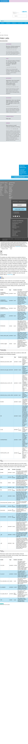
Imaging (6, 190)
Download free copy (19, 177)
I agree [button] (11, 248)
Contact (19, 205)
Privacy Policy (14, 233)
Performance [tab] (1, 550)
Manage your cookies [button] (15, 235)
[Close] (1, 252)
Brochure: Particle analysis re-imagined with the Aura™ (13, 47)
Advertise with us (15, 12)
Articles (1, 184)
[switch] (0, 350)
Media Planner (11, 186)
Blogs (1, 191)
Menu (2, 21)
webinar (8, 123)
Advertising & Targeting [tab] (3, 349)
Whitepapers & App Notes (2, 187)
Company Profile (10, 116)
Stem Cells (14, 23)
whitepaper (8, 44)
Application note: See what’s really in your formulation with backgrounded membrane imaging (12, 83)
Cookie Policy (14, 234)
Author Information (10, 193)
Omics (26, 23)
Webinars (1, 190)
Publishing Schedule (10, 188)
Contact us (14, 13)
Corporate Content (1, 189)
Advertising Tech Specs (10, 191)
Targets (2, 23)
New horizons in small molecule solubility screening (13, 126)
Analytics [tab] (1, 460)
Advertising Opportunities (11, 190)
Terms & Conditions (15, 232)
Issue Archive (2, 195)
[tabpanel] (14, 314)
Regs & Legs (6, 192)
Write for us (15, 201)
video (7, 58)
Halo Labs (15, 49)
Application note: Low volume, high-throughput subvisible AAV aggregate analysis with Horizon (13, 102)
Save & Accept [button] (2, 603)
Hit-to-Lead (20, 23)
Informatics (6, 191)
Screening (8, 23)
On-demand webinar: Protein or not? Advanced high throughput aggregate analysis (13, 63)
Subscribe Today (19, 209)
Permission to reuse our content (11, 198)
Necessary (2, 277)
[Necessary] (0, 277)
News (1, 185)
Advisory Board (10, 195)
